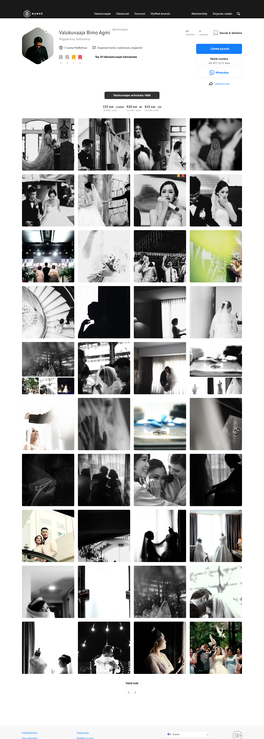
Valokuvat (122, 13)
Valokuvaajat (102, 13)
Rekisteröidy (199, 13)
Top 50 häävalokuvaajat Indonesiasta (116, 56)
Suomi (173, 731)
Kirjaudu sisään (222, 13)
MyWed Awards (160, 13)
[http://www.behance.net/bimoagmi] (219, 83)
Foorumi (140, 13)
